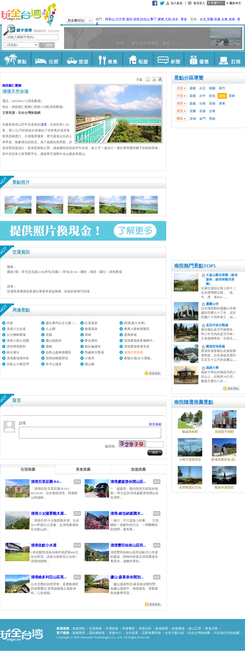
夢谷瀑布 (91, 340)
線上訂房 (195, 630)
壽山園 (89, 364)
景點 (15, 58)
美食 (107, 58)
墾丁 (153, 19)
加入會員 (176, 3)
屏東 (222, 103)
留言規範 (155, 424)
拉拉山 (145, 19)
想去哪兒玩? (76, 20)
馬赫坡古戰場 (94, 352)
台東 (224, 19)
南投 (222, 96)
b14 (160, 79)
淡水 (175, 19)
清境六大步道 (16, 329)
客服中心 (115, 635)
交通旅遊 (112, 630)
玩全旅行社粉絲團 (226, 635)
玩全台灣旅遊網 (28, 14)
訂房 (229, 58)
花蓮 (217, 19)
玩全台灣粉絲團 (199, 635)
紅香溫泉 (91, 323)
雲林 (232, 96)
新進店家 (211, 630)
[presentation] (28, 472)
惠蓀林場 (130, 335)
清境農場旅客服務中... (139, 340)
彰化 (212, 96)
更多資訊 (154, 373)
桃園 (212, 88)
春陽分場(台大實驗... (138, 358)
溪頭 (129, 19)
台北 (203, 19)
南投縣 (7, 85)
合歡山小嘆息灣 (18, 364)
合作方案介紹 (174, 635)
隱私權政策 (97, 635)
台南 (202, 103)
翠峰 (88, 335)
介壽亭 (89, 358)
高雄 (212, 103)
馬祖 (212, 118)
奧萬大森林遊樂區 (136, 329)
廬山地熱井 (54, 340)
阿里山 (110, 19)
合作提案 (131, 635)
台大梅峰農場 (16, 335)
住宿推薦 (95, 630)
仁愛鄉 (16, 85)
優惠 (199, 58)
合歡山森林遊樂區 (58, 352)
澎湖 (231, 19)
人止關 (50, 329)
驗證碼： (111, 448)
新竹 (222, 88)
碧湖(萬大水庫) (134, 323)
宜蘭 (210, 19)
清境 (136, 19)
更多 (184, 19)
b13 (154, 79)
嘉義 (192, 103)
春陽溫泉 (91, 329)
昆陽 (49, 335)
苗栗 (192, 96)
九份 (168, 19)
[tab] (28, 472)
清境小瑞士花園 (18, 340)
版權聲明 (78, 635)
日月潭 (120, 19)
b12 (148, 79)
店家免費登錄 (151, 635)
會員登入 (199, 3)
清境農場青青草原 (136, 346)
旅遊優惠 (178, 630)
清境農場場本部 (18, 358)
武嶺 (10, 323)
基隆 (192, 88)
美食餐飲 (128, 630)
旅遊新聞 (161, 630)
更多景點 (233, 388)
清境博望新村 (16, 346)
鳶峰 (49, 346)
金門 (202, 118)
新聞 (168, 58)
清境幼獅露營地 (57, 358)
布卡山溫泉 (54, 364)
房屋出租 (145, 630)
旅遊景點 (78, 630)
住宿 (46, 58)
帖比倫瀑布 (93, 346)
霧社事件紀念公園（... (61, 323)
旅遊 (76, 58)
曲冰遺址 (13, 352)
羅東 (161, 19)
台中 (202, 96)
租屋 (137, 58)
